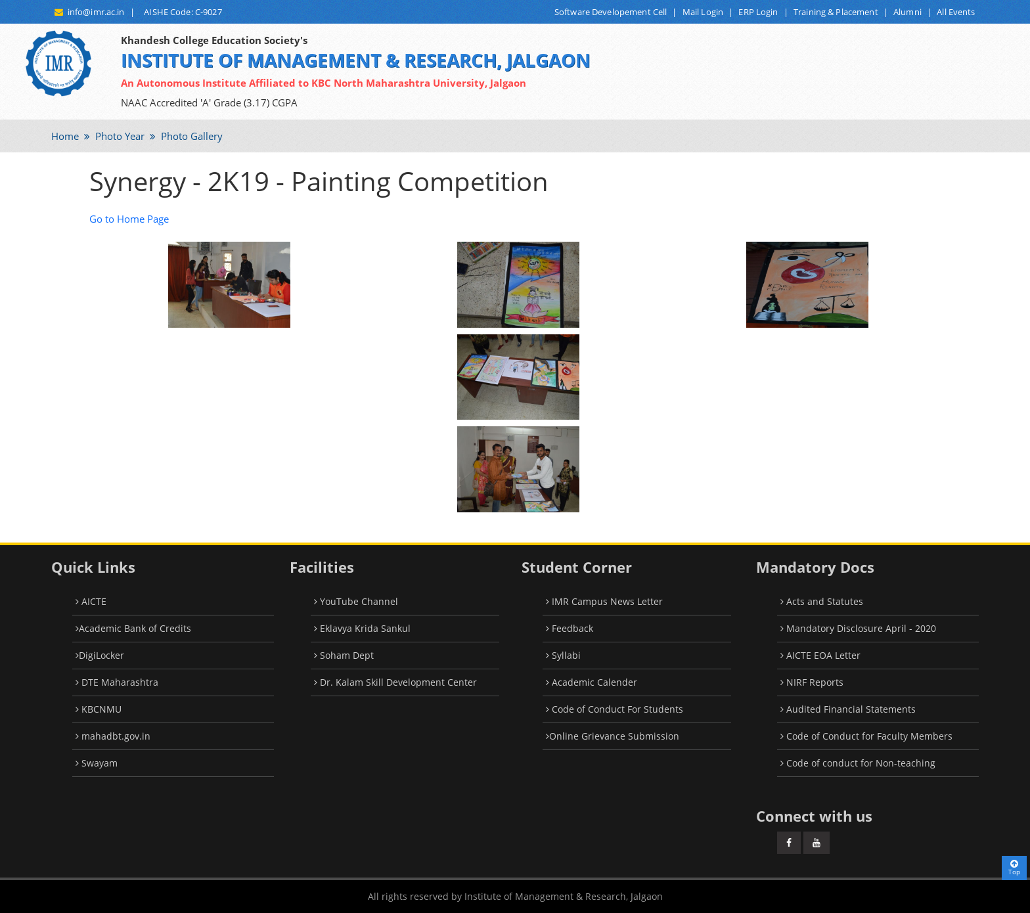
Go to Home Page (129, 218)
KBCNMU (99, 709)
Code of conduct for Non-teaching (857, 763)
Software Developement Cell (610, 12)
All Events (956, 12)
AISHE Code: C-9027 (181, 12)
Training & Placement (836, 12)
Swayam (97, 763)
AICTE (91, 601)
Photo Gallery (190, 136)
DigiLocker (100, 655)
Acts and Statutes (821, 601)
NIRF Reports (811, 682)
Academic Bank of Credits (133, 628)
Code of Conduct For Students (614, 709)
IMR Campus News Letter (604, 601)
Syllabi (563, 655)
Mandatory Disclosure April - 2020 (858, 628)
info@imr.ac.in (89, 12)
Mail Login (703, 12)
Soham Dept (344, 655)
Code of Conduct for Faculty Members (866, 736)
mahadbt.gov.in (113, 736)
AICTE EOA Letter (820, 655)
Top (1014, 867)
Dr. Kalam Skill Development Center (395, 682)
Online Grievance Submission (612, 736)
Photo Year (119, 136)
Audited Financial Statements (848, 709)
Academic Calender (591, 682)
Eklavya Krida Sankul (362, 628)
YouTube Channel (356, 601)
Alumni (907, 12)
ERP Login (758, 12)
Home (65, 136)
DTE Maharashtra (117, 682)
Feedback (569, 628)
